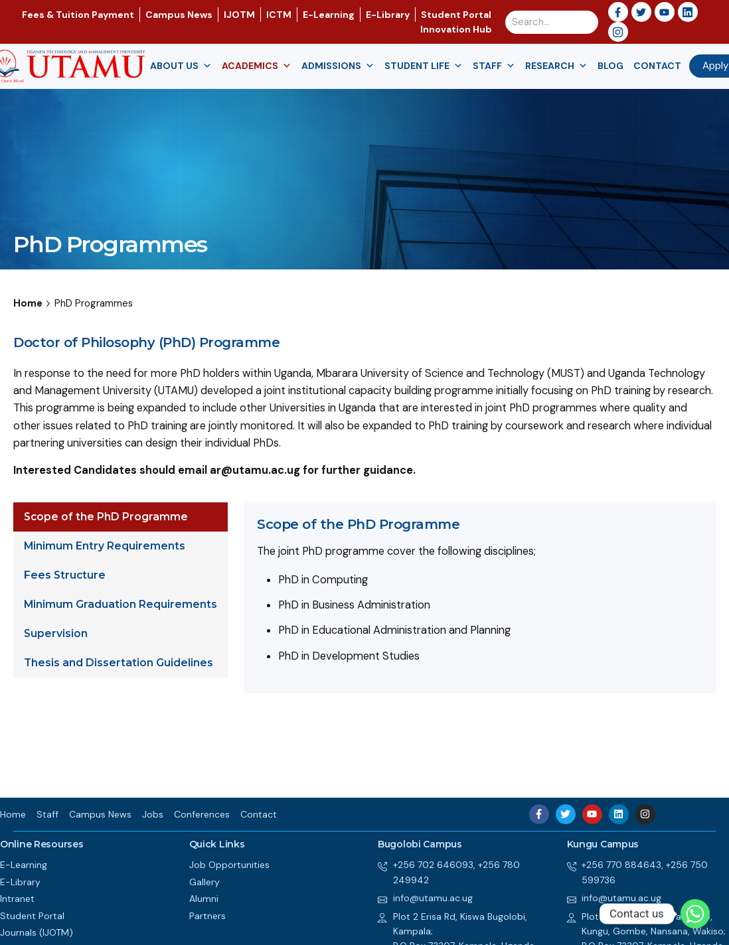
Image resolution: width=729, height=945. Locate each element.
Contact (657, 66)
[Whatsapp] (695, 913)
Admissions (337, 66)
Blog (610, 66)
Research (556, 66)
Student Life (423, 66)
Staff (494, 66)
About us (181, 66)
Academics (256, 66)
